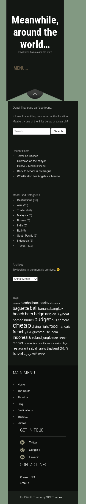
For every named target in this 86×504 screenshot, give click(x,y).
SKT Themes (54, 497)
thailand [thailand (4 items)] (53, 348)
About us (23, 397)
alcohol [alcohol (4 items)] (26, 303)
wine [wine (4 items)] (41, 354)
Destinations (24, 200)
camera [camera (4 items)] (63, 320)
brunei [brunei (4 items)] (28, 320)
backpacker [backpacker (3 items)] (53, 303)
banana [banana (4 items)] (44, 308)
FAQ (20, 404)
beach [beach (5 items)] (18, 313)
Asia (19, 205)
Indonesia (23, 240)
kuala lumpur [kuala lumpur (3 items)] (59, 337)
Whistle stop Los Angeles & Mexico (38, 176)
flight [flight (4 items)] (45, 326)
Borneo (21, 220)
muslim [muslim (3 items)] (57, 343)
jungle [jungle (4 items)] (47, 337)
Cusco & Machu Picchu (31, 166)
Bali (19, 230)
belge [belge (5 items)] (39, 313)
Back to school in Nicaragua (34, 171)
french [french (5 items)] (19, 331)
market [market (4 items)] (18, 343)
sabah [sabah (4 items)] (33, 348)
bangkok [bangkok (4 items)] (56, 308)
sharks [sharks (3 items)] (42, 348)
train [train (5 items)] (64, 348)
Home (21, 384)
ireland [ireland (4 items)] (36, 337)
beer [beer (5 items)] (29, 313)
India (20, 225)
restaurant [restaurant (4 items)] (20, 348)
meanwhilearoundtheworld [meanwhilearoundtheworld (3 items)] (38, 343)
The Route (24, 391)
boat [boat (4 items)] (65, 314)
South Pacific (25, 235)
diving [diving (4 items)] (36, 326)
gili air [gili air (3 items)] (28, 332)
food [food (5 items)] (54, 326)
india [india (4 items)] (54, 332)
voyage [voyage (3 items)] (28, 354)
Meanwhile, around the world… (35, 32)
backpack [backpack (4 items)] (39, 303)
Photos (22, 423)
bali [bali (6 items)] (33, 308)
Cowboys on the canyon (32, 161)
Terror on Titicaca (27, 156)
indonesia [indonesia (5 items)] (22, 337)
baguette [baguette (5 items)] (21, 308)
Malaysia (22, 215)
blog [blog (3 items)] (59, 314)
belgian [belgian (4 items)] (50, 314)
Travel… (22, 245)
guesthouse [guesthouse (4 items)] (41, 332)
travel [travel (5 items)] (18, 353)
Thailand (22, 210)
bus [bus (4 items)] (54, 320)
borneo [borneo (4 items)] (18, 320)
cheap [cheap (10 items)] (22, 325)
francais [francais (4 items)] (64, 326)
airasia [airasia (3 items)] (16, 303)
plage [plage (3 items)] (65, 343)
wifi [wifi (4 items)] (34, 354)
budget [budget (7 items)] (42, 319)
